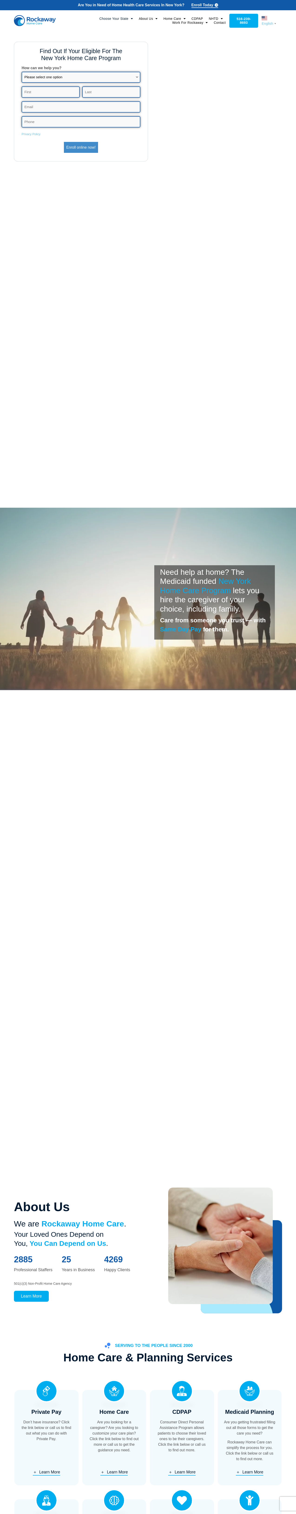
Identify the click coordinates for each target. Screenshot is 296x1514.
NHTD (215, 19)
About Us (147, 19)
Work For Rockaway (189, 23)
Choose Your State (115, 19)
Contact (219, 23)
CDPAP (196, 19)
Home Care (174, 19)
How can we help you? (42, 69)
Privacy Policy (31, 133)
